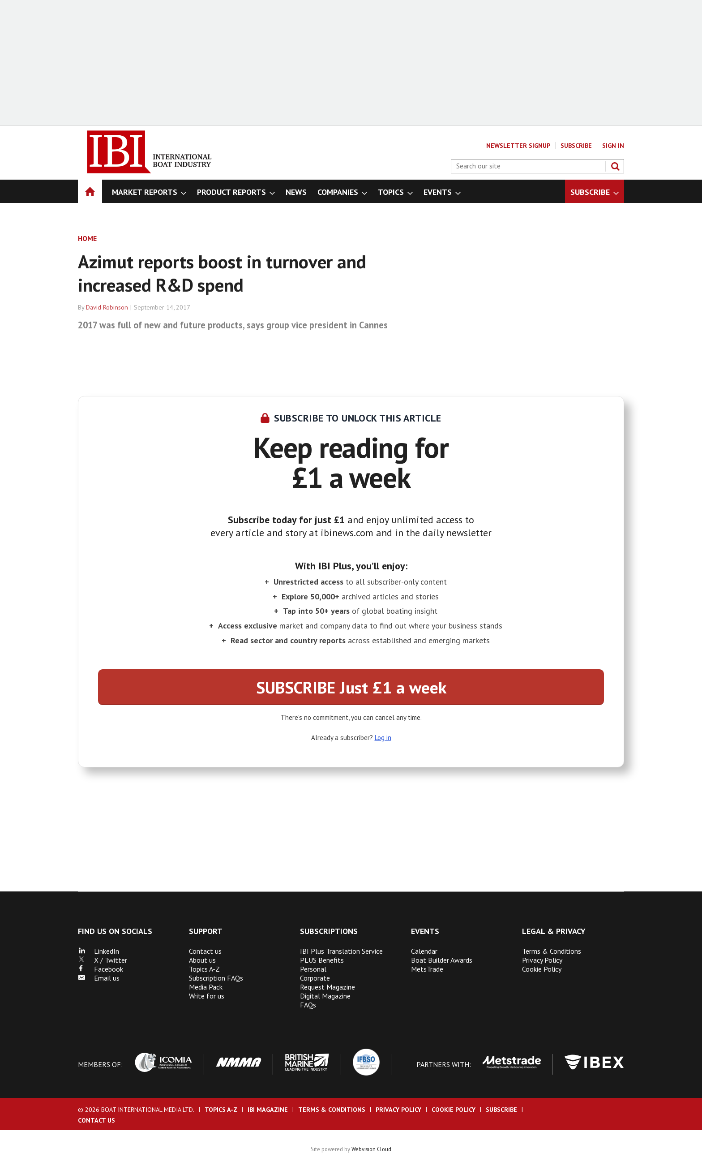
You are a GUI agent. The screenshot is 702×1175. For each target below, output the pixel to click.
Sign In (613, 145)
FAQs (308, 1004)
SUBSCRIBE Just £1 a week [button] (351, 687)
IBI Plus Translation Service (341, 951)
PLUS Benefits (322, 959)
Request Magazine (327, 986)
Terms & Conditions (551, 951)
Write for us (206, 995)
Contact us (205, 951)
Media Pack (206, 986)
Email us (99, 977)
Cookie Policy (541, 968)
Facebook (100, 968)
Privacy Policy (542, 959)
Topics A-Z (204, 968)
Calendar (424, 951)
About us (202, 959)
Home (87, 238)
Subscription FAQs (216, 977)
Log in (383, 737)
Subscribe (576, 145)
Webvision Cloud (371, 1149)
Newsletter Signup (518, 145)
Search (615, 166)
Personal (313, 968)
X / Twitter (102, 959)
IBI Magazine (268, 1110)
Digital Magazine (325, 995)
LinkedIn (98, 951)
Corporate (315, 977)
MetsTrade (427, 968)
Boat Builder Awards (441, 959)
